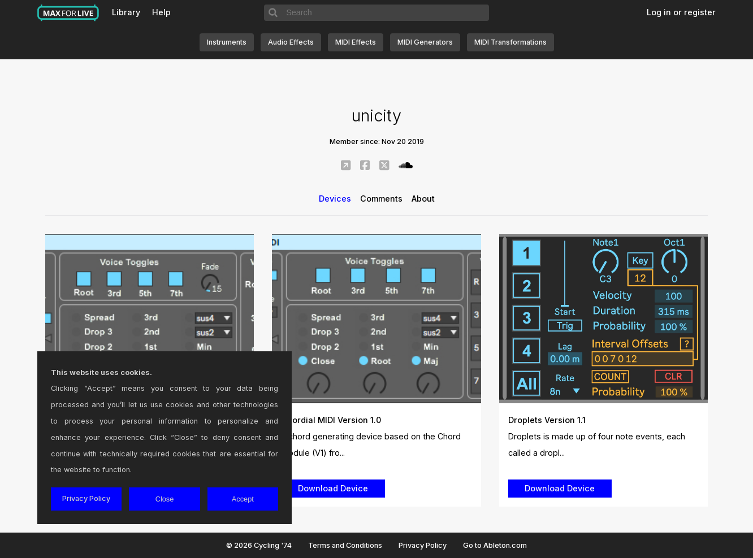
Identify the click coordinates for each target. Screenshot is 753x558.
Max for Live (68, 13)
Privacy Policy (423, 545)
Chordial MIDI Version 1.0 (331, 420)
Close (164, 499)
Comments (381, 198)
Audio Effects (291, 42)
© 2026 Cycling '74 (259, 545)
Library (126, 12)
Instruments (226, 42)
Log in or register (681, 12)
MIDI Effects (355, 42)
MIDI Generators (425, 42)
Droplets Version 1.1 (547, 420)
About (423, 198)
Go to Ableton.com (495, 545)
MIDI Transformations (510, 42)
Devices (335, 198)
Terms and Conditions (345, 545)
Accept (243, 499)
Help (161, 12)
